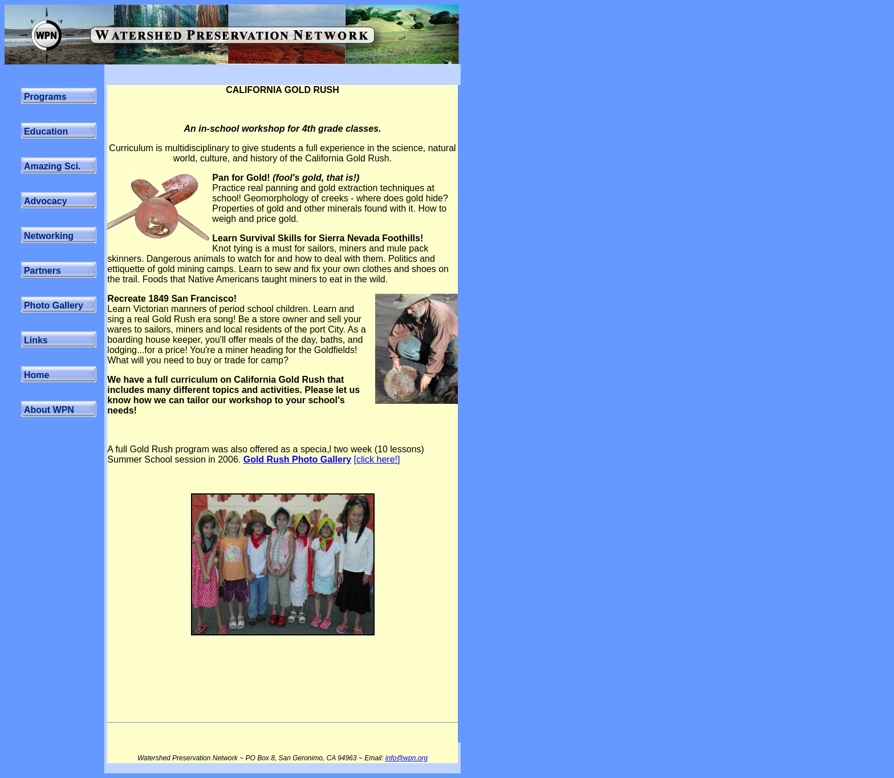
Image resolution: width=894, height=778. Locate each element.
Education (46, 131)
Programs (45, 97)
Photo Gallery (53, 305)
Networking (49, 236)
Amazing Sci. (52, 166)
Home (36, 375)
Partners (42, 270)
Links (36, 340)
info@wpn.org (406, 758)
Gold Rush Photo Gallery (297, 459)
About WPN (49, 410)
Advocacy (45, 201)
